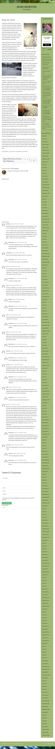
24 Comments (25, 151)
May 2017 (44, 445)
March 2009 (45, 726)
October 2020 (45, 328)
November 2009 (46, 703)
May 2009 (44, 721)
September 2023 (46, 227)
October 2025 (45, 156)
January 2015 (45, 526)
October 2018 (45, 396)
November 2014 (46, 531)
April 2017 (45, 448)
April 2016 (45, 483)
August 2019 (45, 368)
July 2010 (44, 680)
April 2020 (45, 345)
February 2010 (45, 695)
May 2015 (44, 514)
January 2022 (45, 285)
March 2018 (45, 417)
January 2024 (45, 216)
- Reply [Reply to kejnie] (19, 387)
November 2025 (46, 153)
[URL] (18, 494)
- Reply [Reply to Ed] (18, 404)
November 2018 (46, 394)
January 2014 (45, 560)
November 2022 (46, 256)
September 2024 (46, 193)
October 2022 (45, 259)
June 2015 (45, 511)
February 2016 (45, 488)
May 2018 (44, 411)
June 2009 (45, 718)
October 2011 (45, 637)
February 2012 (45, 626)
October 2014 (45, 534)
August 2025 (45, 161)
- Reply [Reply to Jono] (19, 266)
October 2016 (45, 465)
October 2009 (45, 706)
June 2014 (45, 546)
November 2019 (46, 359)
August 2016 (45, 471)
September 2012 (46, 606)
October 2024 (45, 190)
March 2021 (45, 313)
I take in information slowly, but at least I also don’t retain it (47, 101)
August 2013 (45, 574)
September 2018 (46, 399)
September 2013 (46, 571)
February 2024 (45, 213)
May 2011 (44, 652)
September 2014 (46, 537)
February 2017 (45, 454)
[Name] (18, 488)
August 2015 (45, 505)
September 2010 (46, 675)
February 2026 (45, 144)
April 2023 (45, 242)
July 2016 (44, 474)
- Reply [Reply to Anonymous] (22, 223)
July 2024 (44, 199)
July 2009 (44, 715)
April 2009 (45, 723)
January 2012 (45, 629)
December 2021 (46, 288)
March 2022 (45, 279)
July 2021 (44, 302)
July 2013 (44, 577)
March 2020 (45, 348)
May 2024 (44, 204)
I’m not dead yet (46, 124)
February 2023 (45, 247)
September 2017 (46, 434)
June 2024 (45, 202)
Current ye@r (5, 505)
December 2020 (46, 322)
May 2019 (44, 376)
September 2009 (46, 709)
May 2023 (44, 239)
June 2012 (45, 614)
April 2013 (45, 586)
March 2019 (45, 382)
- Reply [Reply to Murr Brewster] (25, 242)
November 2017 (46, 428)
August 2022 (45, 265)
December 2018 (46, 391)
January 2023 (45, 250)
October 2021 (45, 293)
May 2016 (44, 480)
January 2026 (45, 147)
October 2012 (45, 603)
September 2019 (46, 365)
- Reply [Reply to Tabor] (19, 314)
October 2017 (45, 431)
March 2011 (45, 657)
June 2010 (45, 683)
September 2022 (46, 262)
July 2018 (44, 405)
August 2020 (45, 333)
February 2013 (45, 591)
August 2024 (45, 196)
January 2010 (45, 698)
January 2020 (45, 354)
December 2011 (46, 632)
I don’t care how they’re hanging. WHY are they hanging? (47, 88)
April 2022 (45, 276)
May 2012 (44, 617)
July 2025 (44, 164)
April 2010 (45, 689)
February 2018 (45, 419)
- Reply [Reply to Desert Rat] (21, 364)
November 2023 (46, 222)
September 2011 (46, 640)
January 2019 (45, 388)
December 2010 (46, 666)
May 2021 (44, 308)
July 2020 (44, 336)
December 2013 (46, 563)
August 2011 (45, 643)
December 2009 (46, 700)
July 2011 (44, 646)
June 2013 (45, 580)
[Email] (18, 491)
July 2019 (44, 371)
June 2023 (45, 236)
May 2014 (44, 548)
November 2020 (46, 325)
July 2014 (44, 543)
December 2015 (46, 494)
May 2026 (44, 136)
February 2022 (45, 282)
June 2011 (45, 649)
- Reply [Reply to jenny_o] (20, 285)
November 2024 (46, 187)
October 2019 (45, 362)
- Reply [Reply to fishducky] (23, 299)
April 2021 (45, 310)
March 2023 (45, 245)
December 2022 (46, 253)
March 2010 (45, 692)
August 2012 (45, 609)
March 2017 (45, 451)
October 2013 (45, 569)
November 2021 (46, 290)
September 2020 (46, 331)
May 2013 (44, 583)
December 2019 (46, 356)
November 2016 (46, 462)
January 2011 (45, 663)
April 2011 (45, 655)
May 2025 (44, 170)
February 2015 (45, 523)
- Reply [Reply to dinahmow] (21, 351)
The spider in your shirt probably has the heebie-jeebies (46, 112)
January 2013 (45, 594)
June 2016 (45, 477)
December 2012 (46, 597)
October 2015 (45, 500)
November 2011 (46, 634)
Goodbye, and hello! (47, 57)
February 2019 (45, 385)
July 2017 (44, 439)
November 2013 (46, 566)
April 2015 (45, 517)
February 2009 (45, 729)
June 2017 (45, 442)
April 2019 (45, 379)
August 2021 (45, 299)
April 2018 (45, 414)
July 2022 (44, 267)
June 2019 (45, 374)
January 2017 (45, 457)
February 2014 (45, 557)
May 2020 (44, 342)
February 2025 (45, 179)
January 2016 (45, 491)
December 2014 (46, 528)
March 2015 (45, 520)
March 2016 (45, 485)
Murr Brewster (5, 151)
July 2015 (44, 508)
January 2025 (45, 181)
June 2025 (45, 167)
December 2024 (46, 184)
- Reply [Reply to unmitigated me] (23, 252)
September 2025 (46, 159)
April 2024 (45, 207)
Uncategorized (18, 151)
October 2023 (45, 224)
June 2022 (45, 270)
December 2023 (46, 219)
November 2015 (46, 497)
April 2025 (45, 173)
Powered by (47, 49)
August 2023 (45, 230)
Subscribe (47, 44)
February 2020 (45, 351)
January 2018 (45, 422)
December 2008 (46, 735)
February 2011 (45, 660)
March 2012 (45, 623)
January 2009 (45, 732)
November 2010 (46, 669)
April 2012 (45, 620)
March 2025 (45, 176)
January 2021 (45, 319)
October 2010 (45, 672)
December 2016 (46, 460)
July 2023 (44, 233)
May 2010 (44, 686)
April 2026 (45, 138)
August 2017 (45, 437)
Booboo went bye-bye (47, 59)
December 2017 (46, 425)
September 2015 (46, 503)
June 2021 (45, 305)
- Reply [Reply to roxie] (19, 332)
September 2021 (46, 296)
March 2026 (45, 141)
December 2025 (46, 150)
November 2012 (46, 600)
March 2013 (45, 589)
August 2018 (45, 402)
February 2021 (45, 316)
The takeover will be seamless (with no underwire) (47, 77)
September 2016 (46, 468)
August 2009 (45, 712)
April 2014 (45, 551)
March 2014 (45, 554)
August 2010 (45, 677)
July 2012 (44, 611)
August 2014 (45, 540)
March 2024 (45, 210)
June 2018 (45, 408)
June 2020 (45, 339)
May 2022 (44, 273)
